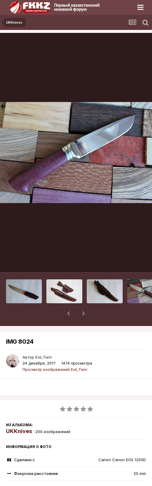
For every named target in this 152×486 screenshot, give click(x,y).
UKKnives (19, 415)
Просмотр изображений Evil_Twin (54, 353)
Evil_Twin (43, 341)
